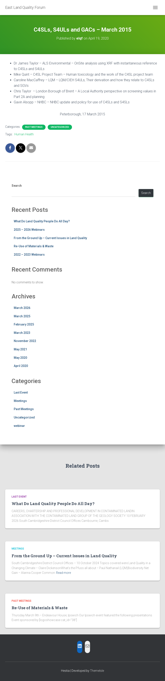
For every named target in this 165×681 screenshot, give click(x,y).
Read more (63, 572)
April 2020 (21, 366)
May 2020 (20, 357)
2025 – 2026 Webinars (29, 229)
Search (17, 185)
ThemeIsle (97, 670)
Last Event (21, 392)
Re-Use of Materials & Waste (33, 246)
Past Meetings (34, 127)
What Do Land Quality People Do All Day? (42, 221)
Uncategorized (60, 127)
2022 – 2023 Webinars (29, 254)
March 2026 (22, 308)
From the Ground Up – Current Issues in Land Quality (50, 238)
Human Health (24, 134)
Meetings (20, 401)
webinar (19, 426)
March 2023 (22, 332)
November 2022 (25, 341)
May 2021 (20, 349)
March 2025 (22, 316)
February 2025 (24, 324)
